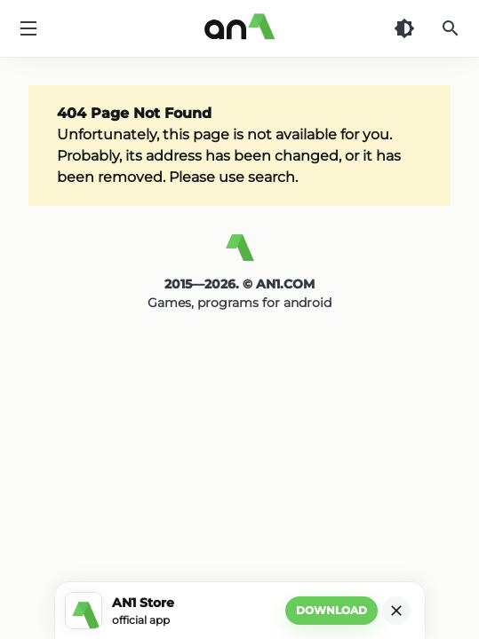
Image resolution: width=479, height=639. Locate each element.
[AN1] (239, 254)
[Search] (450, 28)
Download (331, 610)
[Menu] (28, 28)
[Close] (396, 610)
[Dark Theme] (404, 28)
